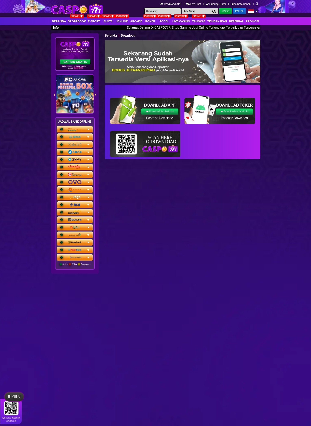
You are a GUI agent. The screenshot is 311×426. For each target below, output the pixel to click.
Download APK (171, 3)
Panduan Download (159, 118)
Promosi (252, 21)
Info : (57, 27)
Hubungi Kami (216, 3)
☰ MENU (14, 397)
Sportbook (77, 21)
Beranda (59, 21)
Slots (108, 21)
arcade (136, 21)
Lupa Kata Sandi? (241, 3)
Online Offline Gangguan (75, 264)
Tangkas (199, 21)
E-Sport (94, 21)
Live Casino (181, 21)
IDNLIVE (122, 21)
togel (164, 21)
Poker (150, 21)
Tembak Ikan (217, 21)
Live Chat (194, 3)
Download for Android (159, 111)
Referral (236, 21)
